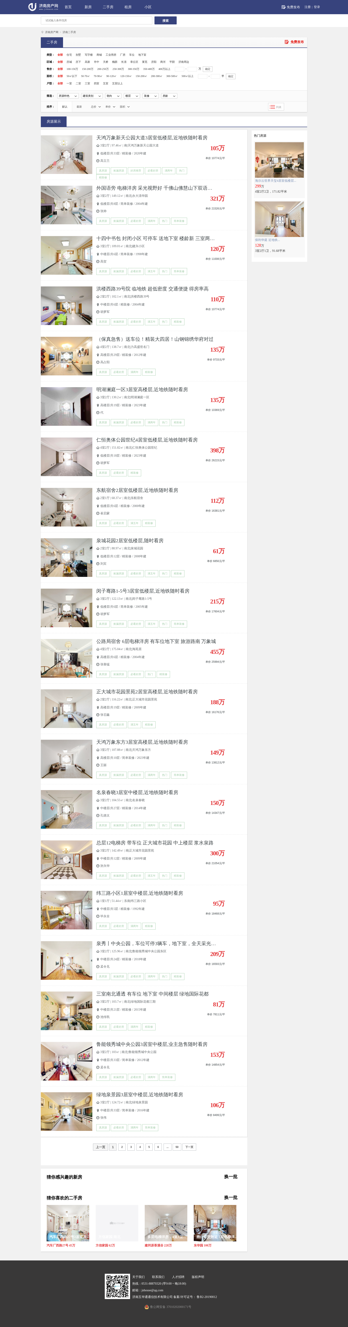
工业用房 (111, 54)
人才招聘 (178, 1277)
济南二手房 (69, 32)
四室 (96, 83)
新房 (88, 7)
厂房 (122, 54)
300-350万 (133, 69)
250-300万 (118, 69)
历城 (69, 61)
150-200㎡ (141, 76)
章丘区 (134, 61)
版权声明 (198, 1277)
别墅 (78, 54)
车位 (131, 54)
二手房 (108, 7)
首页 (68, 7)
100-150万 (72, 69)
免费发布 (293, 7)
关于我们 (138, 1277)
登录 (317, 7)
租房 (128, 7)
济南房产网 (51, 32)
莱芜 (144, 61)
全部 (60, 54)
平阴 (172, 61)
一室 (69, 83)
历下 (78, 61)
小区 (148, 7)
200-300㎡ (156, 76)
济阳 (153, 61)
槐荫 (114, 61)
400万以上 (164, 69)
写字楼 (89, 54)
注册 (307, 7)
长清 (124, 61)
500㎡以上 (188, 76)
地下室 (142, 54)
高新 (87, 61)
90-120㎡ (111, 76)
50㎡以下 (72, 76)
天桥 (105, 61)
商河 (163, 61)
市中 (96, 61)
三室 (87, 83)
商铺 (99, 54)
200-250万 (103, 69)
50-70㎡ (85, 76)
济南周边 (183, 61)
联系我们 (158, 1277)
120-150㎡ (126, 76)
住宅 (69, 54)
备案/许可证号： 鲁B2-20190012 (195, 1297)
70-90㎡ (98, 76)
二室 (78, 83)
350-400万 (149, 69)
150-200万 (87, 69)
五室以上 (117, 83)
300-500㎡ (172, 76)
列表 (278, 107)
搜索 (165, 20)
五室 (105, 83)
